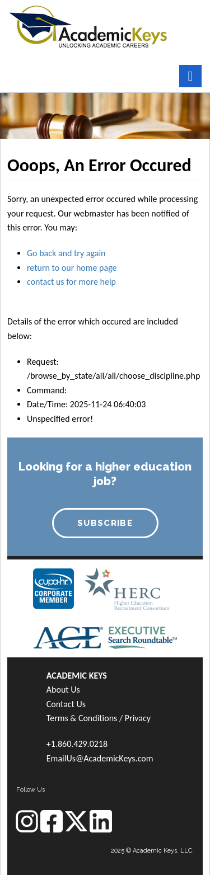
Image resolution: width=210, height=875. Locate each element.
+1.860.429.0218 (77, 743)
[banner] (88, 25)
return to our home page (72, 267)
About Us (63, 689)
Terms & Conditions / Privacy (98, 718)
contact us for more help (71, 281)
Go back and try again (66, 253)
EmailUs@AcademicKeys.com (99, 758)
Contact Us (66, 704)
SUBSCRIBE (105, 523)
